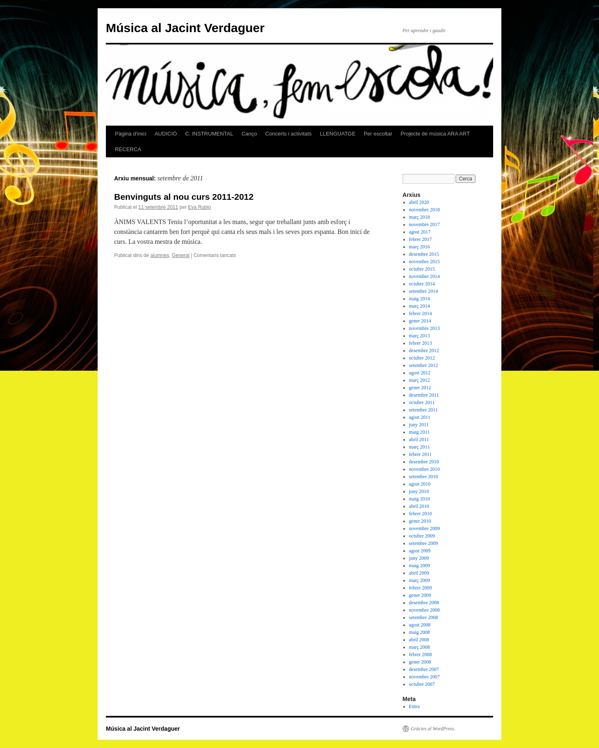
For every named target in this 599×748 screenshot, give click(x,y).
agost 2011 (420, 417)
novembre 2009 (424, 528)
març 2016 (419, 247)
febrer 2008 (420, 654)
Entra (414, 706)
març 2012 (419, 380)
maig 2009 (419, 565)
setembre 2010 (423, 476)
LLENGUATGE (337, 134)
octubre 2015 (422, 269)
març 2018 (419, 217)
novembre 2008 (424, 610)
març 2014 (419, 306)
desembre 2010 (424, 462)
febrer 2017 (420, 239)
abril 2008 (419, 640)
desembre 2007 (424, 669)
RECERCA (128, 149)
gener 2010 (420, 521)
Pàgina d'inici (130, 134)
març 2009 (419, 580)
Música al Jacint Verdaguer (185, 28)
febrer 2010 (420, 514)
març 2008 (419, 647)
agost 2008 (420, 625)
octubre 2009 (422, 536)
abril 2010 (419, 506)
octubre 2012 (422, 358)
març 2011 (419, 447)
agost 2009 (420, 551)
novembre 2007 (424, 677)
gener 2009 (420, 595)
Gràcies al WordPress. (433, 729)
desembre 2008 (424, 602)
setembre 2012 (423, 365)
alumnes (159, 255)
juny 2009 (419, 558)
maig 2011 (419, 432)
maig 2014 (419, 299)
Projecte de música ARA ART (435, 134)
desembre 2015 (424, 254)
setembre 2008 (423, 617)
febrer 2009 (420, 588)
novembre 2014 (424, 276)
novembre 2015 (424, 261)
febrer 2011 (420, 454)
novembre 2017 (424, 224)
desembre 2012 (424, 350)
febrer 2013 (420, 343)
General (181, 255)
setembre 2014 (423, 291)
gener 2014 (420, 321)
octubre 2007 (422, 684)
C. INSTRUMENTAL (209, 134)
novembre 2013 (424, 328)
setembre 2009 (423, 543)
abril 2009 (419, 573)
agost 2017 (420, 232)
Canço (249, 134)
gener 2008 (420, 662)
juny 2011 (419, 425)
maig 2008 (419, 632)
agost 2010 (420, 484)
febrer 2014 (420, 313)
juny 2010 (419, 491)
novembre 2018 (424, 210)
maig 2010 (419, 499)
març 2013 (419, 336)
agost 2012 (420, 373)
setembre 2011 (423, 410)
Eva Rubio (199, 207)
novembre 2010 (424, 469)
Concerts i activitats (288, 134)
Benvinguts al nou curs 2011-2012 (183, 196)
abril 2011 (419, 439)
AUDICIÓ (165, 134)
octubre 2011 (422, 402)
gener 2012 (420, 387)
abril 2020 (419, 202)
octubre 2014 (422, 284)
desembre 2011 (424, 395)
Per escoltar (378, 134)
